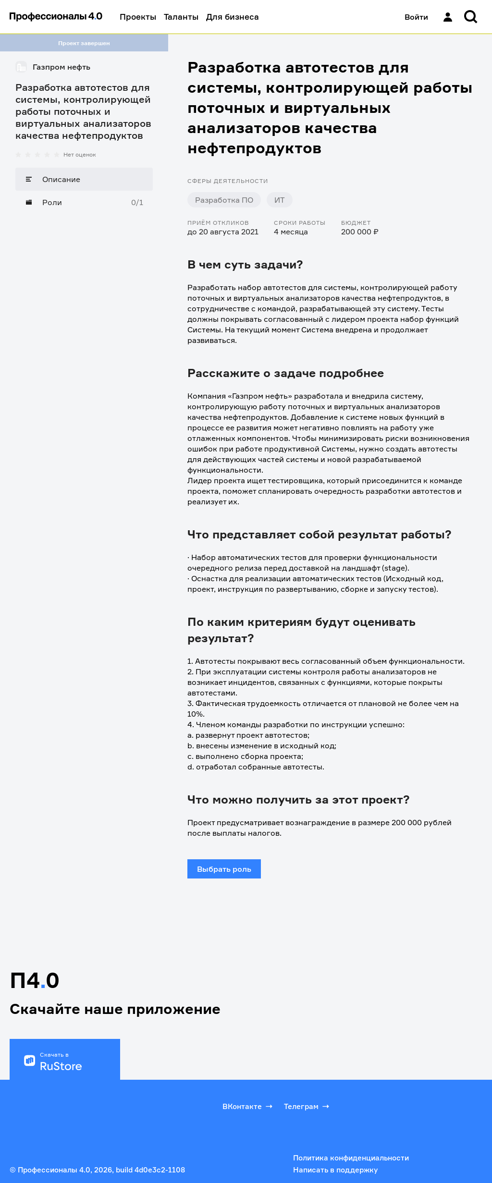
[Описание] (84, 179)
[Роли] (84, 202)
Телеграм (307, 1106)
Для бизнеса (232, 17)
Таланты (181, 17)
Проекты (138, 17)
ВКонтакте (248, 1106)
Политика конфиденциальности (351, 1157)
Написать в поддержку (335, 1169)
